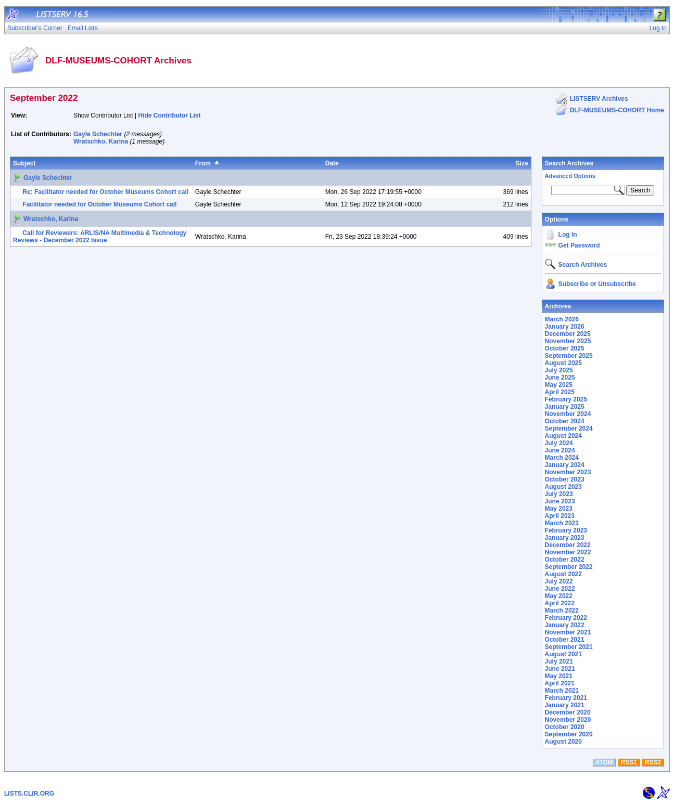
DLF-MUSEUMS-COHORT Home (617, 110)
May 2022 (559, 596)
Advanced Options (570, 176)
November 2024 (568, 414)
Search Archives (569, 163)
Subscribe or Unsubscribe (597, 284)
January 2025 (564, 406)
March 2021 (562, 690)
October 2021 (564, 639)
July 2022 (559, 581)
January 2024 (564, 465)
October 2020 (564, 727)
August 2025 (563, 363)
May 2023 (559, 508)
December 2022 (568, 545)
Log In (567, 234)
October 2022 (564, 559)
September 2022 (569, 566)
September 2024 (569, 428)
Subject (24, 163)
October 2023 (564, 479)
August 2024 (563, 435)
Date (332, 163)
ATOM (604, 762)
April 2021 (560, 683)
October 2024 (564, 421)
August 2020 (563, 741)
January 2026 (564, 326)
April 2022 (560, 603)
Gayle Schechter (97, 134)
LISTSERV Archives (599, 98)
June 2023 (560, 501)
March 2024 (562, 457)
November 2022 (568, 552)
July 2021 (559, 661)
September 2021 (569, 647)
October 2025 (564, 348)
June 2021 (560, 668)
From (203, 163)
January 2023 (564, 537)
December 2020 (568, 712)
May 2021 (559, 676)
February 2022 (566, 617)
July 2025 (559, 370)
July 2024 (559, 443)
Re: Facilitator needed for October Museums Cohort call (105, 192)
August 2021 (563, 654)
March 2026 (562, 319)
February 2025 (566, 399)
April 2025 (560, 392)
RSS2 (653, 762)
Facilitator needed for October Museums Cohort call (99, 204)
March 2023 (562, 523)
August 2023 (563, 486)
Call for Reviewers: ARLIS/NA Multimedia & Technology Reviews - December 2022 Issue (99, 236)
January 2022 (564, 625)
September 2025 (569, 355)
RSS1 (629, 762)
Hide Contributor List (169, 115)
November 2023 (568, 472)
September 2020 (569, 734)
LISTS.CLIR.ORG (29, 793)
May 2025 (559, 384)
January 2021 (564, 705)
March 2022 (562, 610)
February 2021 (566, 698)
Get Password (579, 245)
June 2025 (560, 377)
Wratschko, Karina (100, 141)
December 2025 (568, 333)
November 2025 (568, 341)
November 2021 (568, 632)
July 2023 (559, 494)
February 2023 (566, 530)
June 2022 (560, 588)
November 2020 (568, 719)
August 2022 (563, 574)
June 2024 (560, 450)
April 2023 (560, 516)
